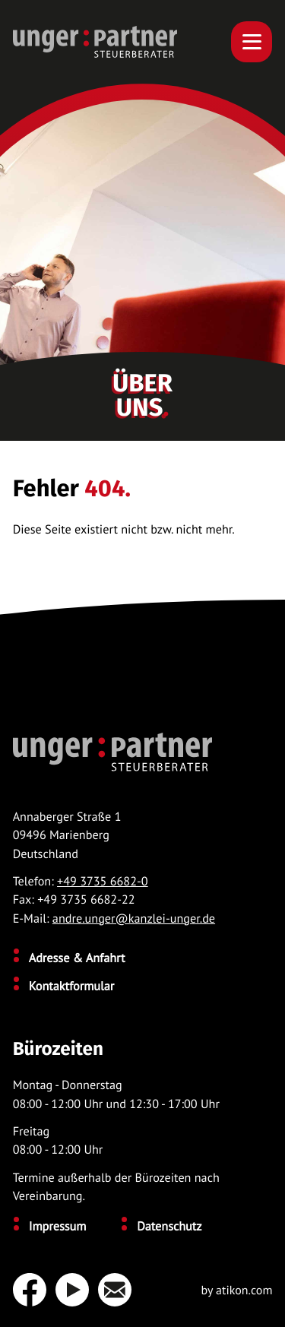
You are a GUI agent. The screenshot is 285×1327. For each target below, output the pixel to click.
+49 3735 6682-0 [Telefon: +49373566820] (102, 881)
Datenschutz (169, 1226)
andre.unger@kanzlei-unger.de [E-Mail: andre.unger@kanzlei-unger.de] (133, 918)
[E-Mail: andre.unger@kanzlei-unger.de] (119, 1289)
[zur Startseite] (95, 42)
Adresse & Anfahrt (77, 958)
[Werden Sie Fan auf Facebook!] (29, 1289)
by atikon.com (236, 1291)
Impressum (58, 1226)
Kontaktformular (72, 986)
